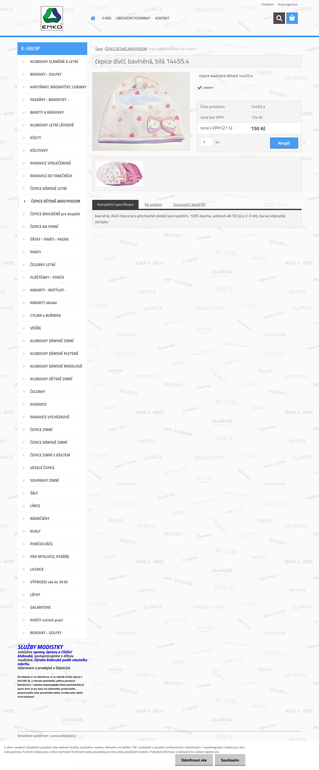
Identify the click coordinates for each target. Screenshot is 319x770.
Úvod (98, 48)
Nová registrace (287, 4)
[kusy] (206, 142)
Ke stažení (153, 204)
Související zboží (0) (189, 204)
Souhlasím (230, 760)
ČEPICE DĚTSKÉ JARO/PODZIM (126, 48)
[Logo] (51, 18)
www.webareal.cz (64, 735)
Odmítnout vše (194, 760)
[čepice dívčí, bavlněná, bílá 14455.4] (140, 74)
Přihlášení (267, 4)
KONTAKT (162, 18)
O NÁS (107, 18)
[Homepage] (92, 18)
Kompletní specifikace (115, 204)
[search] (279, 18)
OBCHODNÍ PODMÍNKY (133, 18)
